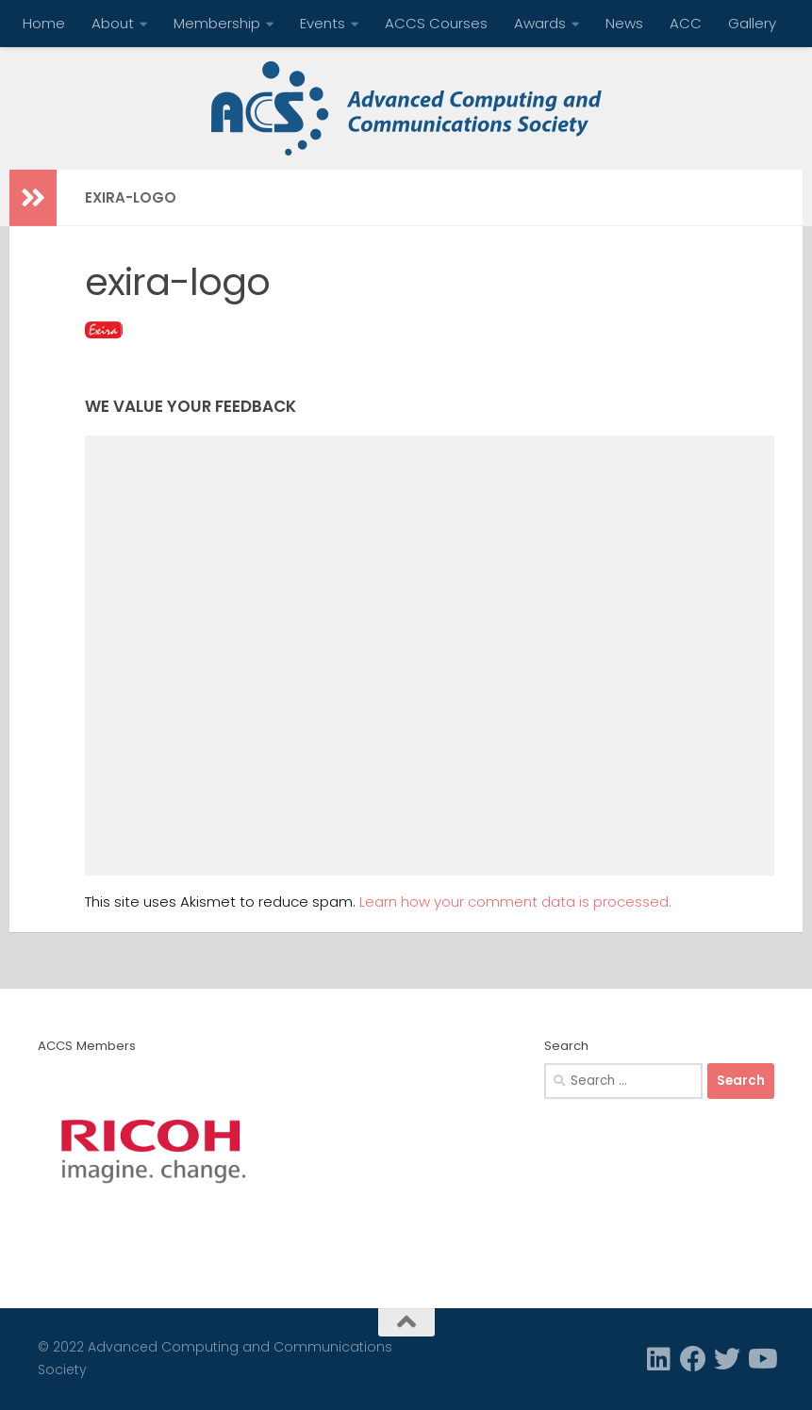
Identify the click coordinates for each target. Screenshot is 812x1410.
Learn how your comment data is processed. (515, 901)
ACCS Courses (436, 23)
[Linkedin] (659, 1359)
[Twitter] (727, 1359)
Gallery (752, 23)
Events (322, 23)
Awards (540, 23)
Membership (217, 23)
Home (44, 23)
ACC (686, 23)
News (624, 23)
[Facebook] (693, 1359)
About (112, 23)
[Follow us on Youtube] (761, 1359)
